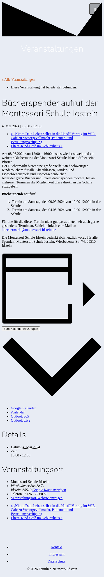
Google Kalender (23, 408)
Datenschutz (56, 561)
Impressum (57, 554)
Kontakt (56, 547)
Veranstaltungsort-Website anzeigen (36, 498)
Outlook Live (20, 420)
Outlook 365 (20, 416)
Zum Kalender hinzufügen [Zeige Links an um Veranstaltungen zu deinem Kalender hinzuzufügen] (21, 328)
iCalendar (18, 412)
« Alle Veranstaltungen (18, 79)
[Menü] (95, 9)
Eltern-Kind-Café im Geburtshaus (36, 146)
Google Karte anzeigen (49, 490)
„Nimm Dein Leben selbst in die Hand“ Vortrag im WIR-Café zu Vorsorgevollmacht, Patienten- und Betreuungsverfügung (53, 138)
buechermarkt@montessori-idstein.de (29, 230)
